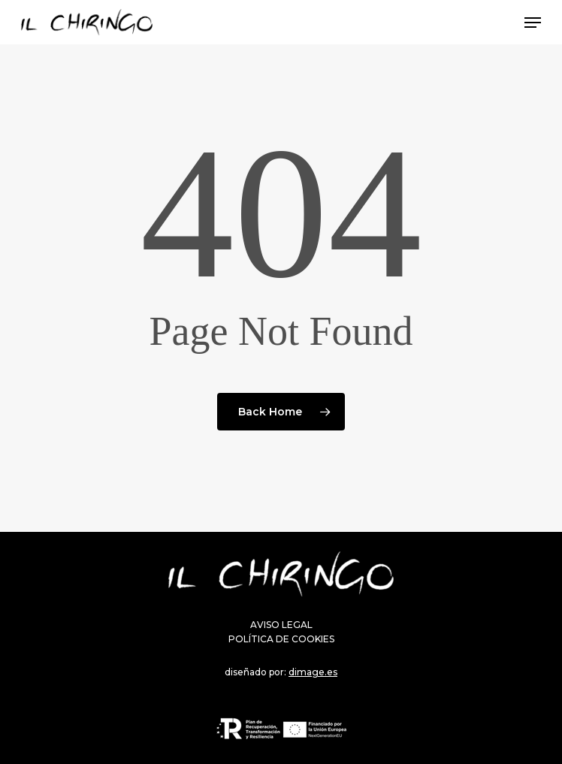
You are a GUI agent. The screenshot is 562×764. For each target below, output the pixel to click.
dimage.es (313, 672)
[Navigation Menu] (532, 22)
